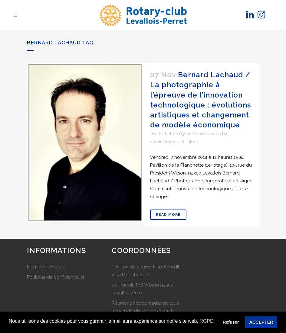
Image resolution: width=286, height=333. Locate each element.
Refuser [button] (231, 322)
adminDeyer (163, 141)
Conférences (206, 133)
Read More (168, 215)
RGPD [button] (206, 321)
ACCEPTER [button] (261, 322)
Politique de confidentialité (56, 277)
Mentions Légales (45, 267)
